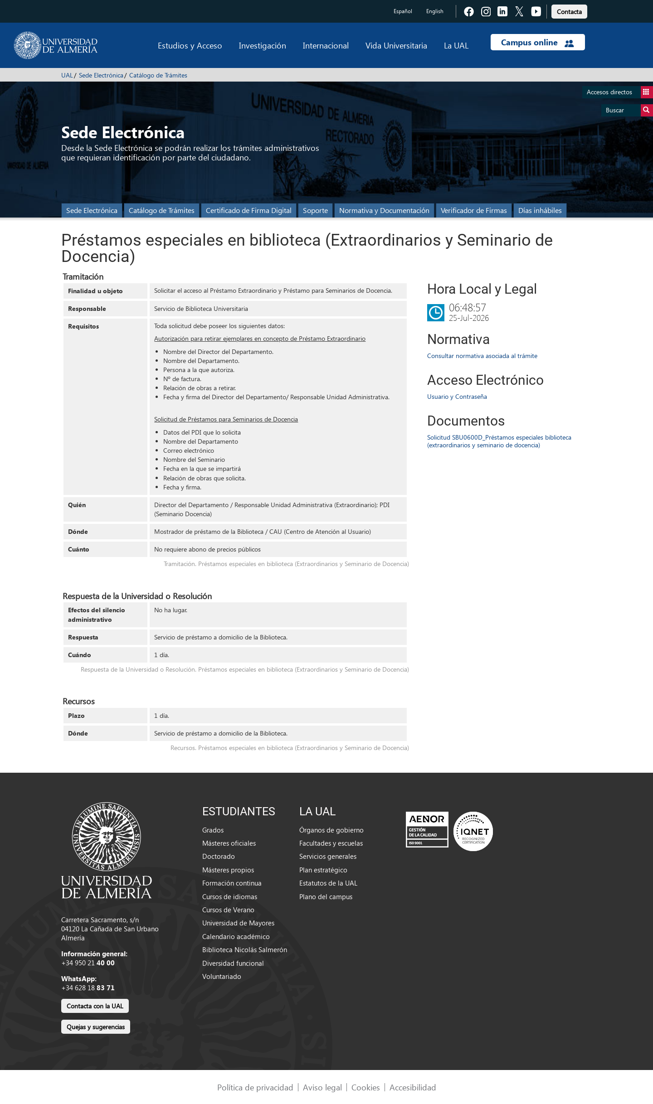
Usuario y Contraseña (457, 396)
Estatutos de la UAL (328, 882)
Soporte (315, 210)
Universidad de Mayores (238, 922)
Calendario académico (236, 936)
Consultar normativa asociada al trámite (482, 355)
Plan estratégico (323, 869)
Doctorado (218, 856)
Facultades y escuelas (331, 842)
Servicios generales (327, 856)
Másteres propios (228, 869)
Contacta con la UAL (95, 1006)
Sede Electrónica (101, 75)
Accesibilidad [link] (413, 1087)
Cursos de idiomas (229, 896)
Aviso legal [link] (322, 1087)
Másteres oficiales (229, 842)
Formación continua (232, 882)
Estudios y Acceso (190, 45)
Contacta (569, 11)
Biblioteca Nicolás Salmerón (244, 949)
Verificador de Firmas (474, 210)
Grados (213, 829)
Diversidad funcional (233, 963)
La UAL (456, 45)
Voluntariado (221, 976)
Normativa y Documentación (384, 210)
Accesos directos (620, 92)
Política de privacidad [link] (255, 1087)
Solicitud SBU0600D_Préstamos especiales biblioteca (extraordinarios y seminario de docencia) (499, 441)
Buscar (629, 110)
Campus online (537, 42)
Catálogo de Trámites (158, 75)
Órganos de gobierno (331, 829)
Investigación (262, 45)
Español (403, 11)
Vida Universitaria (396, 45)
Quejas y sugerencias (96, 1026)
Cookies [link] (365, 1087)
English (434, 11)
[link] (569, 10)
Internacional (326, 45)
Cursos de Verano (228, 909)
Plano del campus (325, 896)
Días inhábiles (540, 210)
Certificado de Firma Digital (249, 210)
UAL (67, 75)
